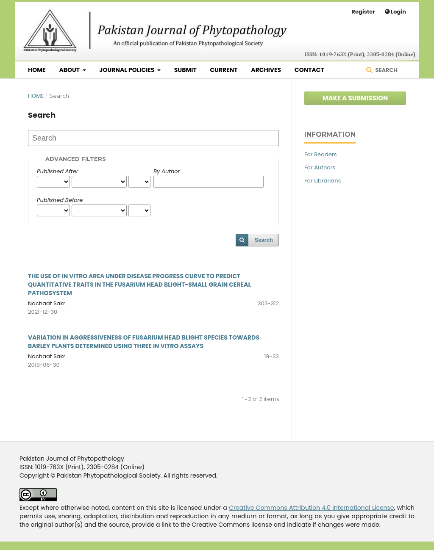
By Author (166, 171)
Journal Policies (127, 70)
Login (397, 12)
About (70, 70)
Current (223, 70)
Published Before (60, 200)
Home (37, 70)
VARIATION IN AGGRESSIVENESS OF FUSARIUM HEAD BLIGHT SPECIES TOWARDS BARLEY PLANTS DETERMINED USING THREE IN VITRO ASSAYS (143, 341)
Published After (57, 171)
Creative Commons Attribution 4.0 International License (311, 507)
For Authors (319, 167)
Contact (309, 70)
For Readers (320, 154)
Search (386, 70)
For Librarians (322, 181)
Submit (185, 70)
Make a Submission (355, 98)
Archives (266, 70)
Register (363, 12)
